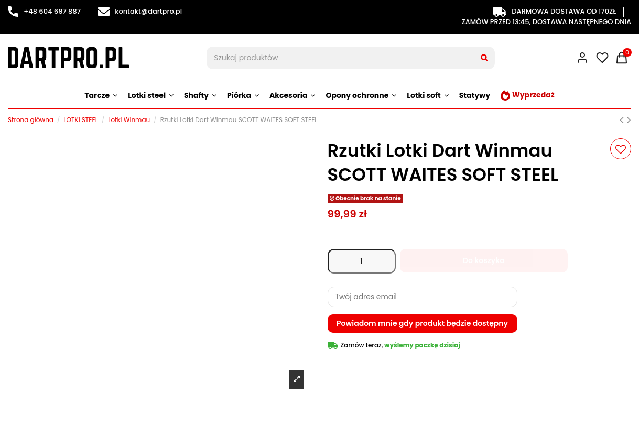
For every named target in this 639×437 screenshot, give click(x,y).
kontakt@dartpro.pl (140, 11)
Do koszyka (484, 260)
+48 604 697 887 (44, 11)
